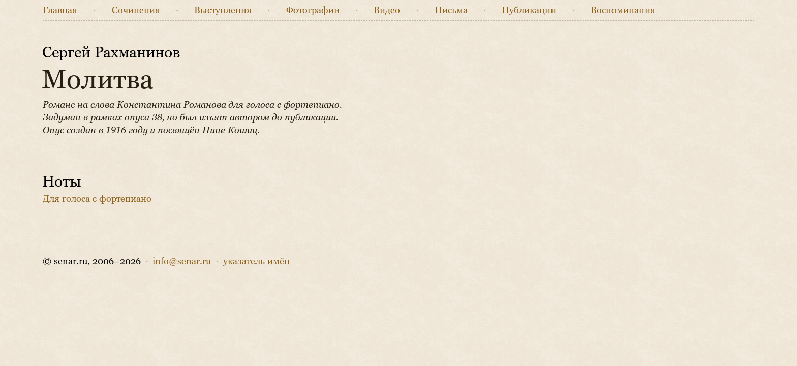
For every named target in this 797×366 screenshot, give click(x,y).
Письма (451, 10)
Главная (60, 10)
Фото (313, 10)
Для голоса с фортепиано (97, 199)
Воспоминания (623, 10)
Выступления (223, 10)
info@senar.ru (181, 261)
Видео (387, 10)
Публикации (529, 10)
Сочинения (136, 10)
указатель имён (256, 261)
